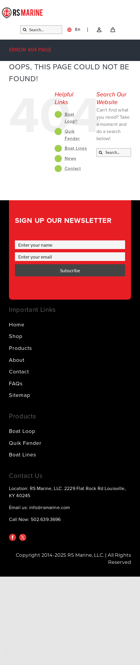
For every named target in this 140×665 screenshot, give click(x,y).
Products (20, 348)
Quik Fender (25, 443)
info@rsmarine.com (49, 508)
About (16, 360)
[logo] (23, 10)
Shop (15, 336)
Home (16, 324)
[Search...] (41, 29)
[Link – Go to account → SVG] (99, 30)
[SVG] (112, 30)
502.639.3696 (46, 519)
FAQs (16, 383)
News (70, 158)
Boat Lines (76, 148)
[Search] (24, 29)
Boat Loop (22, 431)
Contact (73, 168)
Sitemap (19, 395)
